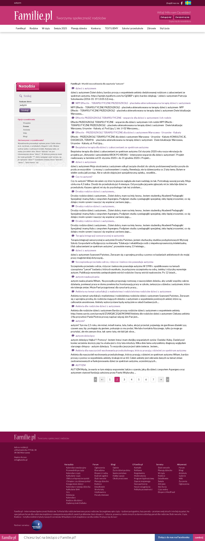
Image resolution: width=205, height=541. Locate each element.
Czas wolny (163, 489)
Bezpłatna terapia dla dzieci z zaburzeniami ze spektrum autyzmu (112, 147)
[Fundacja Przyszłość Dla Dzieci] (36, 525)
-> (161, 379)
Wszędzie (27, 123)
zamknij (199, 537)
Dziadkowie (99, 487)
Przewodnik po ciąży (75, 470)
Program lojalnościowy (144, 478)
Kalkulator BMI (73, 489)
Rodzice (34, 28)
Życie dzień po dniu (121, 470)
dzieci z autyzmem (86, 88)
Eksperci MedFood (166, 492)
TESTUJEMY (111, 28)
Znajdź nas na (175, 3)
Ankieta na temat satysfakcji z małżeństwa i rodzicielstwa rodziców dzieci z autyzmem (123, 291)
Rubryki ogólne (101, 476)
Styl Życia (162, 487)
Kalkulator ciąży (73, 476)
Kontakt (137, 467)
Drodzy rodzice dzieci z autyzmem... (95, 191)
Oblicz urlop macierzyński (77, 478)
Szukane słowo (25, 101)
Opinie (116, 467)
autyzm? (80, 320)
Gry (68, 492)
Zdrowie (151, 28)
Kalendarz (71, 497)
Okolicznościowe (120, 478)
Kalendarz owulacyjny (76, 467)
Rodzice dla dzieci (74, 500)
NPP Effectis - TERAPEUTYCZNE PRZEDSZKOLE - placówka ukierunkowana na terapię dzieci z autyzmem (133, 103)
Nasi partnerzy (141, 484)
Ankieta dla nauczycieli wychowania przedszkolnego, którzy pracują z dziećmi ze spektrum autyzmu (131, 350)
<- (102, 379)
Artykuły (26, 130)
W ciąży (46, 28)
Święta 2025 (60, 28)
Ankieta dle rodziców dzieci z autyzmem (98, 306)
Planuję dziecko (79, 28)
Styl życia (164, 28)
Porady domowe (101, 495)
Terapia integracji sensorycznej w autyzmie (100, 235)
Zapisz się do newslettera (180, 21)
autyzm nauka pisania (87, 276)
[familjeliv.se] (188, 3)
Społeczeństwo (119, 473)
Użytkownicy (100, 492)
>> (167, 379)
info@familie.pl (20, 460)
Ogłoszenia (99, 467)
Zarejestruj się (182, 17)
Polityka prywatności (143, 489)
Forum (26, 126)
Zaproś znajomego (142, 481)
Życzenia (183, 481)
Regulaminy (139, 473)
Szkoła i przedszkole (132, 28)
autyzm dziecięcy (85, 335)
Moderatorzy (140, 476)
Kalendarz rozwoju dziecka (78, 487)
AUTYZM (81, 365)
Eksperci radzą (101, 473)
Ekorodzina (99, 470)
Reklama (138, 470)
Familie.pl (21, 28)
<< (95, 379)
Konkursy (96, 28)
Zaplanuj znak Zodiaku (76, 503)
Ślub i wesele (100, 478)
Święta (161, 481)
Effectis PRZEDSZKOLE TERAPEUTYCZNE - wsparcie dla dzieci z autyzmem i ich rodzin (123, 117)
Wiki (25, 133)
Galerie (182, 476)
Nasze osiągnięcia (142, 487)
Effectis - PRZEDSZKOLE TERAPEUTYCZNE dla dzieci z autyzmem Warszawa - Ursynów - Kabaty (128, 132)
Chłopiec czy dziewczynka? (78, 481)
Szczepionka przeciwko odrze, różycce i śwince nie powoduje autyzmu (114, 261)
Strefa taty (99, 489)
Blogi (25, 136)
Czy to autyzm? (84, 176)
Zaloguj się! (166, 17)
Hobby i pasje (119, 476)
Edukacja (70, 495)
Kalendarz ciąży (73, 473)
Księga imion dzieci (74, 484)
